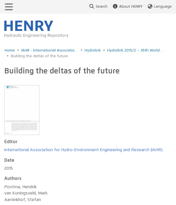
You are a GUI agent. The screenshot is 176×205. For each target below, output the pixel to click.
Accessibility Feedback (27, 180)
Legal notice (18, 195)
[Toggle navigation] (8, 6)
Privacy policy (19, 187)
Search (98, 7)
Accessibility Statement (28, 172)
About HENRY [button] (127, 7)
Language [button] (159, 7)
